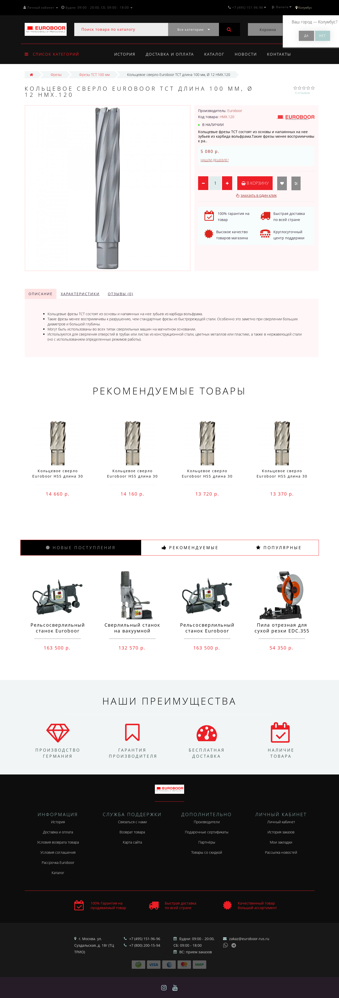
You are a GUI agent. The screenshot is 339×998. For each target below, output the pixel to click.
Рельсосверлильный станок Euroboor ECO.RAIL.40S (207, 631)
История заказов (281, 832)
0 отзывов (302, 93)
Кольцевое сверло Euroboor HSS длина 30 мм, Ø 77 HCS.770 (132, 476)
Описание (40, 293)
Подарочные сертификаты (206, 832)
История (125, 54)
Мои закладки (281, 842)
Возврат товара (132, 832)
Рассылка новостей (281, 852)
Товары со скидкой (206, 852)
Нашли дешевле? (215, 160)
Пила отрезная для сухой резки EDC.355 (282, 628)
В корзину (255, 183)
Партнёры (206, 842)
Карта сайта (132, 842)
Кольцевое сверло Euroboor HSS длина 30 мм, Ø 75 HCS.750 (282, 476)
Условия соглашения (58, 852)
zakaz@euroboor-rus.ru (249, 938)
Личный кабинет (281, 821)
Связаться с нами (132, 821)
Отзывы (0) (120, 293)
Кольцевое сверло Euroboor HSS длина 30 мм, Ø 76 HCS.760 (207, 476)
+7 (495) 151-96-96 (144, 938)
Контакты (282, 54)
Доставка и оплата (170, 54)
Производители (207, 821)
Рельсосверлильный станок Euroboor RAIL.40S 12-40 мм (58, 631)
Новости (248, 54)
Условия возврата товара (58, 842)
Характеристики (80, 293)
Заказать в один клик (259, 196)
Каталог (216, 54)
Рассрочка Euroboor (58, 862)
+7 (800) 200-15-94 (144, 945)
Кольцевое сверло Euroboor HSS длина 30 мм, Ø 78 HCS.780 (57, 476)
